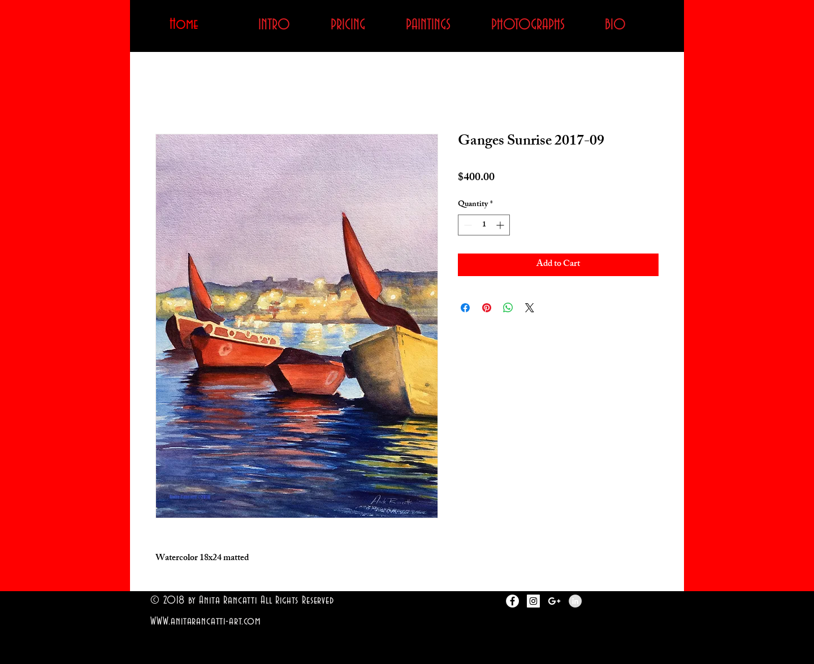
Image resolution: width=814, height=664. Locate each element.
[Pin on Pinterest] (486, 307)
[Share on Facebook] (465, 307)
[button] (428, 25)
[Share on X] (529, 307)
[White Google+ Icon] (554, 601)
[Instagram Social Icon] (533, 601)
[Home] (183, 25)
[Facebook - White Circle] (512, 601)
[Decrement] (467, 225)
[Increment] (501, 225)
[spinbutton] (484, 225)
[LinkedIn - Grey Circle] (575, 601)
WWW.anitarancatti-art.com (205, 621)
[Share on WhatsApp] (508, 307)
